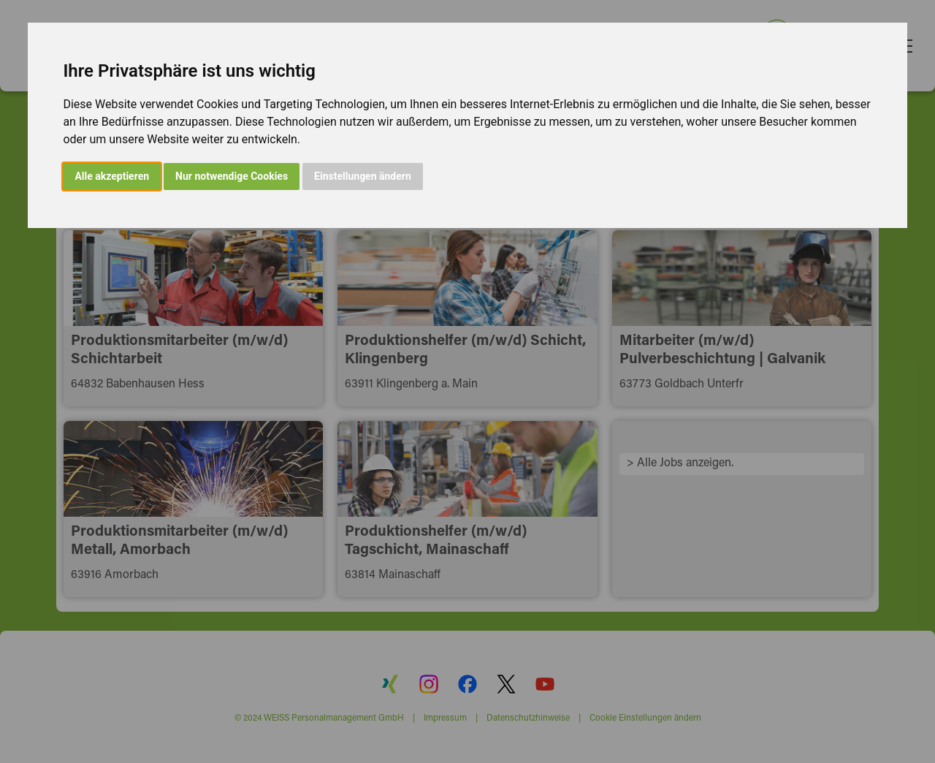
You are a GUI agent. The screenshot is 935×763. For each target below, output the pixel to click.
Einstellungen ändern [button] (362, 176)
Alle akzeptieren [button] (112, 176)
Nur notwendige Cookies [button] (231, 176)
